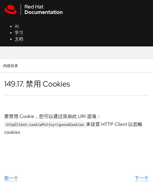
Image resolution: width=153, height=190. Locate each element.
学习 (19, 32)
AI (17, 26)
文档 (19, 39)
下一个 (142, 178)
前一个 (11, 178)
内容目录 (10, 65)
